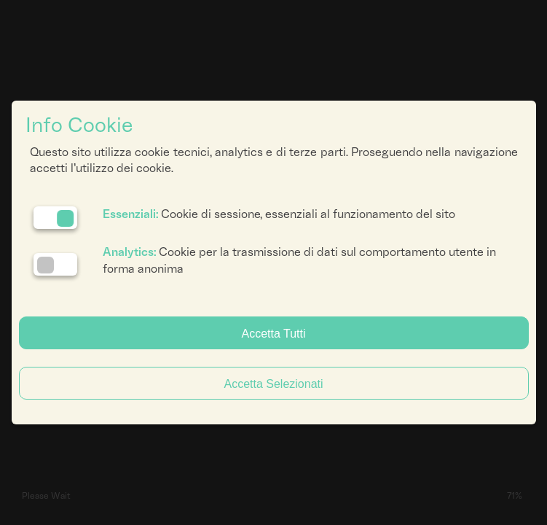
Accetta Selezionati (273, 384)
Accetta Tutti (273, 333)
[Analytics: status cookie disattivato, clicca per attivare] (55, 264)
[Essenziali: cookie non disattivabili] (55, 217)
